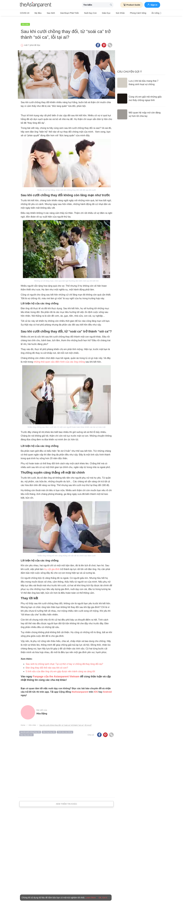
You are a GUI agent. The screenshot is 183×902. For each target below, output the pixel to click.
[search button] (111, 5)
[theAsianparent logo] (35, 5)
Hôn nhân (25, 21)
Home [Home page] (23, 722)
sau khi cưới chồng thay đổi (30, 729)
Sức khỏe (109, 13)
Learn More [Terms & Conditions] (90, 897)
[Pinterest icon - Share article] (104, 42)
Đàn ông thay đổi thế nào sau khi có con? (47, 664)
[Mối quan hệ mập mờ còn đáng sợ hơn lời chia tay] (140, 111)
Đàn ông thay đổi (49, 729)
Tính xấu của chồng (65, 729)
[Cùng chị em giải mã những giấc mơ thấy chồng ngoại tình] (140, 95)
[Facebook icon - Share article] (98, 42)
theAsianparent (80, 688)
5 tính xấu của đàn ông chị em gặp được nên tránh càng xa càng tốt (60, 668)
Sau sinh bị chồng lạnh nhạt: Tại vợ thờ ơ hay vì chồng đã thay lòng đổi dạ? (64, 660)
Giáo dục (97, 13)
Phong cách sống (126, 13)
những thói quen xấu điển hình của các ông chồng (59, 358)
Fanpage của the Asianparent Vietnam (56, 673)
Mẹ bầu (36, 13)
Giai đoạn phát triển (64, 13)
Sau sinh (47, 13)
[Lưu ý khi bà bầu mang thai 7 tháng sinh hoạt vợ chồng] (140, 79)
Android (107, 688)
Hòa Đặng (41, 710)
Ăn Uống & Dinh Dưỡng (148, 13)
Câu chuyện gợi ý (129, 68)
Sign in (152, 4)
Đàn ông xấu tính (26, 731)
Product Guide (131, 4)
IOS (96, 688)
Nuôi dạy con (83, 13)
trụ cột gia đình (52, 566)
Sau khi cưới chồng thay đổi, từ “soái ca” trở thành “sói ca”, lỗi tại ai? (65, 722)
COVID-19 (24, 13)
